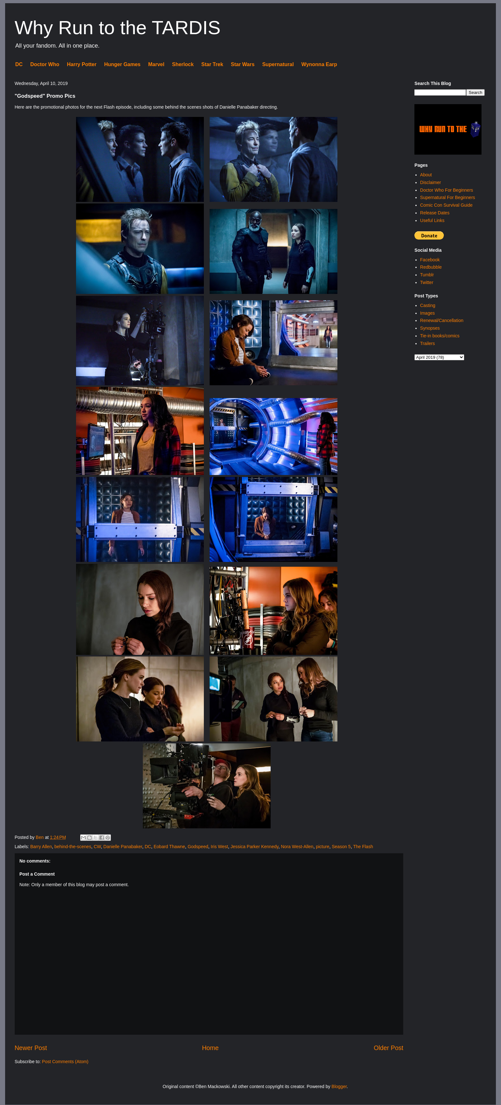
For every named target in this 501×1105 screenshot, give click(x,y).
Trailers (427, 343)
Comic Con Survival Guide (446, 205)
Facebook (430, 259)
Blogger (339, 1086)
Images (427, 313)
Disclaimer (430, 182)
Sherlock (183, 64)
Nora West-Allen (297, 846)
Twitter (426, 282)
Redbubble (431, 267)
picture (322, 846)
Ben (40, 837)
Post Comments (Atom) (65, 1061)
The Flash (363, 846)
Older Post (389, 1047)
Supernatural (278, 64)
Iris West (219, 846)
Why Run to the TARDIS (118, 27)
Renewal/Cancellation (441, 320)
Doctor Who (44, 64)
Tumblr (427, 274)
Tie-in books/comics (439, 335)
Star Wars (243, 64)
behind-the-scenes (72, 846)
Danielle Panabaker (123, 846)
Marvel (156, 64)
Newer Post (31, 1047)
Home (210, 1047)
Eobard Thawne (169, 846)
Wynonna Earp (319, 64)
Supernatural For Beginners (447, 197)
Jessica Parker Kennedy (255, 846)
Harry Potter (81, 64)
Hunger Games (122, 64)
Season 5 (341, 846)
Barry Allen (41, 846)
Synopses (430, 328)
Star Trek (212, 64)
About (426, 174)
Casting (427, 305)
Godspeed (198, 846)
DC (19, 64)
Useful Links (432, 220)
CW (97, 846)
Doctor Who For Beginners (446, 190)
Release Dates (435, 212)
